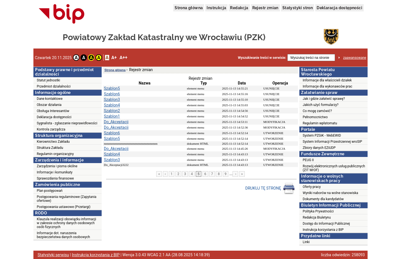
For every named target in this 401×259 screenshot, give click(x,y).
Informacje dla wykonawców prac (327, 86)
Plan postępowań (49, 191)
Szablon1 (112, 116)
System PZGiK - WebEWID (322, 135)
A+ (114, 57)
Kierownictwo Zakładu (53, 142)
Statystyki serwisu (53, 255)
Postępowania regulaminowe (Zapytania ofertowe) (66, 199)
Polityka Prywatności (318, 211)
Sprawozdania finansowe (55, 178)
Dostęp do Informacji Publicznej (326, 224)
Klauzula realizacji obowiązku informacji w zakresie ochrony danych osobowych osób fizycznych (66, 223)
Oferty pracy (312, 187)
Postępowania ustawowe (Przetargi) (64, 207)
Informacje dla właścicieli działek (327, 80)
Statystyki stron (297, 8)
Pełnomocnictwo (315, 117)
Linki (306, 242)
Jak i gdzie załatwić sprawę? (324, 99)
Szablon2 (112, 110)
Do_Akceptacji (116, 122)
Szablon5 (112, 88)
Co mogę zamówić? (317, 111)
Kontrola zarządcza (51, 129)
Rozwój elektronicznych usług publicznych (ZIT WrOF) (334, 168)
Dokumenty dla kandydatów (323, 199)
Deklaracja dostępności (339, 8)
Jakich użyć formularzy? (320, 105)
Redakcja (239, 8)
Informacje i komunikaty (54, 172)
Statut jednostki (48, 80)
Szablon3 (112, 99)
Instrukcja (216, 8)
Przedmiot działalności (54, 86)
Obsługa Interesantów (53, 111)
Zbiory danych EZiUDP (319, 148)
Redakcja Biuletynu (317, 217)
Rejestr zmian (265, 8)
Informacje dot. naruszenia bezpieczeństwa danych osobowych (63, 235)
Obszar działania (49, 105)
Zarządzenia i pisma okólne (57, 166)
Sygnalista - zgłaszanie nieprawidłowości (67, 123)
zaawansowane (354, 58)
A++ (123, 57)
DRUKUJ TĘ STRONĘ (270, 188)
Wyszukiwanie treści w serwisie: (262, 58)
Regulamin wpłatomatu (320, 123)
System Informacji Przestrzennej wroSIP (332, 142)
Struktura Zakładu (50, 148)
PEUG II (308, 160)
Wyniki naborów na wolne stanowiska (330, 193)
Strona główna (189, 8)
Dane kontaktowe (50, 99)
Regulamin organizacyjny (55, 154)
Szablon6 (112, 94)
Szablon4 (112, 105)
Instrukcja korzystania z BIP (323, 230)
